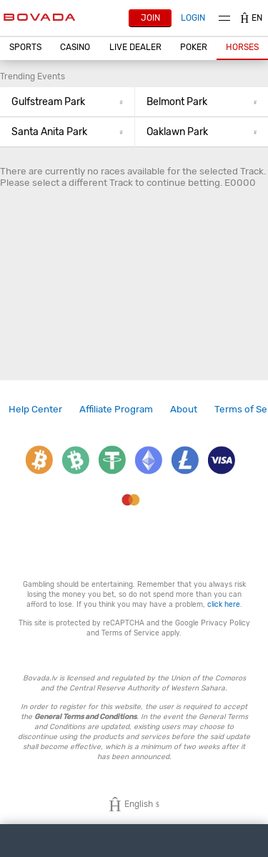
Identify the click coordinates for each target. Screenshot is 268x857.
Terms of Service (130, 633)
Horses (242, 47)
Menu (224, 18)
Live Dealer (135, 47)
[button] (25, 48)
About (183, 409)
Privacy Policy (225, 623)
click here (223, 604)
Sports (25, 47)
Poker (193, 47)
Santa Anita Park (67, 132)
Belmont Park (202, 102)
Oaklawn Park (202, 132)
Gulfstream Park (67, 102)
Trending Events (32, 76)
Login (193, 18)
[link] (35, 409)
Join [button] (150, 18)
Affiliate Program (116, 409)
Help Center (35, 409)
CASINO (75, 47)
